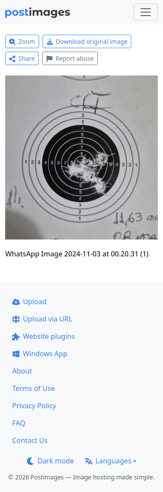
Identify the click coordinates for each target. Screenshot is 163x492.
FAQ (18, 423)
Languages (108, 461)
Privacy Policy (34, 405)
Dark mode (50, 461)
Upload (29, 301)
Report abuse (69, 58)
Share (22, 58)
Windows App (39, 353)
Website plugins (43, 336)
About (22, 371)
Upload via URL (42, 319)
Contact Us (29, 440)
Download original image (87, 41)
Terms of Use (33, 388)
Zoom (22, 41)
